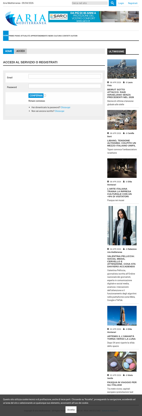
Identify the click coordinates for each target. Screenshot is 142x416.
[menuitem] (6, 36)
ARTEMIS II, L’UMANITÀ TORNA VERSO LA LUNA (121, 337)
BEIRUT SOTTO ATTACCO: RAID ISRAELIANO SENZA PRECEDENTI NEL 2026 (120, 93)
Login (121, 3)
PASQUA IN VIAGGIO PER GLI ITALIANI (122, 383)
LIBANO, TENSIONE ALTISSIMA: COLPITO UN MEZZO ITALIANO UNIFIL (121, 143)
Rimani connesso (36, 100)
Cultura (58, 36)
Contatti (66, 36)
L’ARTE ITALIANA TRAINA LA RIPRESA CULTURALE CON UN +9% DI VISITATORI (119, 192)
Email (10, 77)
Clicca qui (65, 107)
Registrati (133, 3)
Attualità (25, 36)
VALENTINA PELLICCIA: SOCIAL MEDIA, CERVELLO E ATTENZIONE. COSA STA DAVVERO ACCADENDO (121, 261)
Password (12, 87)
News (50, 36)
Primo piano (14, 36)
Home (5, 35)
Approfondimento (39, 36)
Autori (74, 36)
